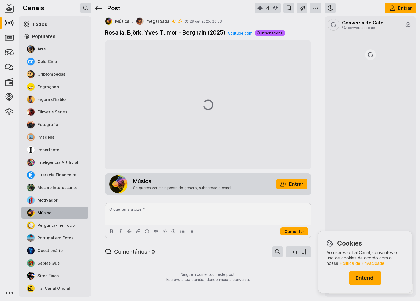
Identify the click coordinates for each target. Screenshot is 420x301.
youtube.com (240, 33)
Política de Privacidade (362, 263)
